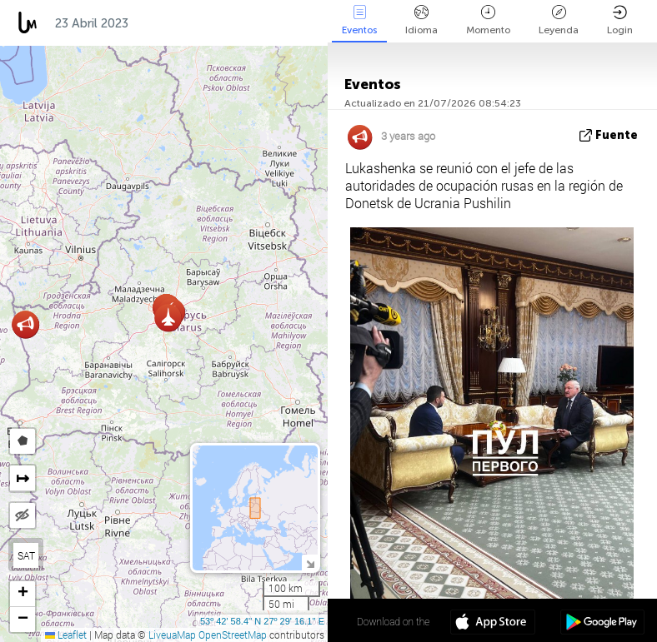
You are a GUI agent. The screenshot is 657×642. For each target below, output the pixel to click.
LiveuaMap (172, 634)
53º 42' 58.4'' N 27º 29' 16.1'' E (262, 621)
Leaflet (66, 634)
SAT (26, 555)
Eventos (359, 20)
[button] (25, 324)
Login (620, 20)
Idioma (421, 20)
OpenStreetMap (232, 634)
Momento (488, 20)
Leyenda (559, 20)
